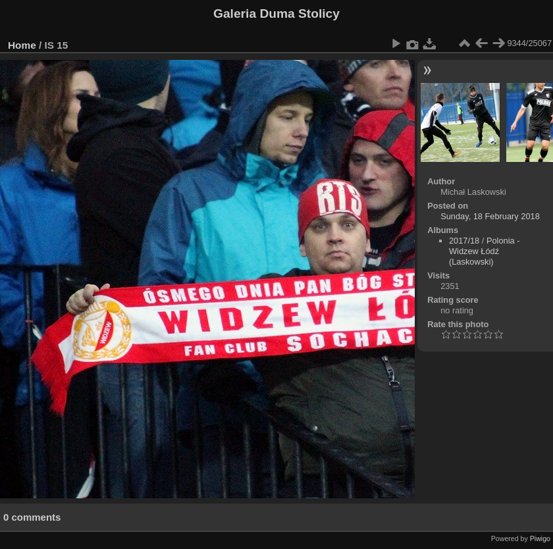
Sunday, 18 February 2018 (490, 216)
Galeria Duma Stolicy (276, 13)
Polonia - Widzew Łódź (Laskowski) (484, 251)
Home (22, 45)
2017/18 (464, 241)
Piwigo (540, 538)
